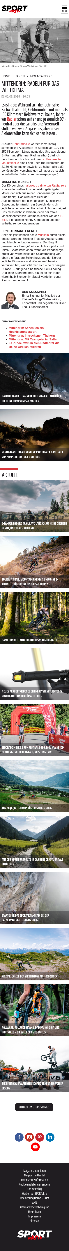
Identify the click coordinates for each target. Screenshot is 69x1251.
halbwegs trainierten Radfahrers (45, 185)
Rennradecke (21, 144)
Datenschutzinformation (34, 1180)
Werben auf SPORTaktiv (34, 1193)
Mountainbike (41, 76)
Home (5, 76)
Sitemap (34, 1221)
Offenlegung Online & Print (34, 1198)
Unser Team (34, 1212)
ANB (34, 1202)
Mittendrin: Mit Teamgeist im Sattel (33, 339)
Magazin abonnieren (34, 1171)
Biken (20, 76)
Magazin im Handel (34, 1175)
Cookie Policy (34, 1189)
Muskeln (43, 234)
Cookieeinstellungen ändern (34, 1184)
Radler (12, 119)
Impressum (34, 1216)
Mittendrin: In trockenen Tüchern (32, 335)
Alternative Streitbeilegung (34, 1207)
